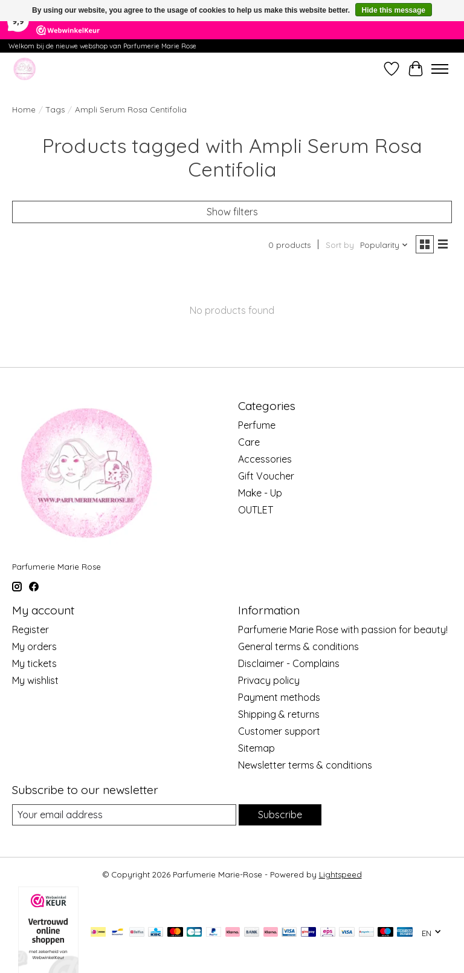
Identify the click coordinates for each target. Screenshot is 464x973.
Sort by (340, 245)
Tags (55, 109)
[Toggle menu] (440, 69)
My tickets (34, 663)
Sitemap (256, 748)
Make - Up (260, 493)
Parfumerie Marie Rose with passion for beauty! (343, 629)
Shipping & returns (279, 714)
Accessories (265, 459)
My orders (34, 646)
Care (249, 442)
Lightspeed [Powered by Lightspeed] (340, 874)
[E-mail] (124, 814)
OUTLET (255, 510)
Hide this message (393, 10)
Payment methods (279, 697)
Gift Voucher (266, 476)
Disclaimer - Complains (289, 663)
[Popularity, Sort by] (384, 245)
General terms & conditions (298, 646)
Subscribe (280, 815)
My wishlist (35, 680)
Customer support (279, 731)
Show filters (232, 212)
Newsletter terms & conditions (305, 765)
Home (24, 109)
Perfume (257, 425)
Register (30, 629)
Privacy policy (269, 680)
